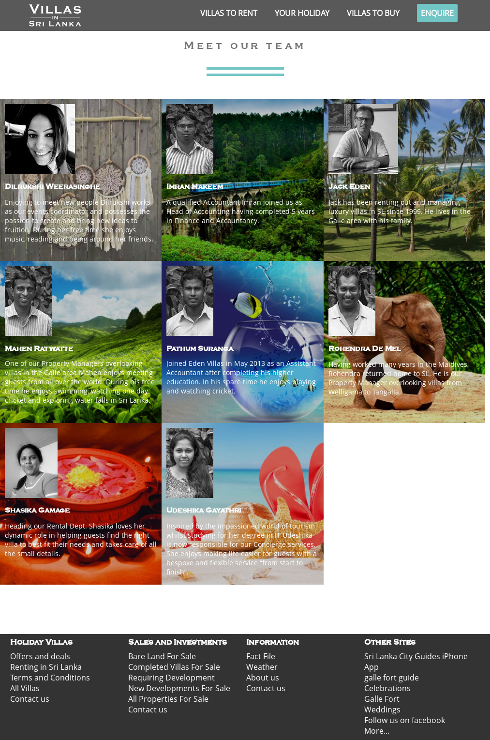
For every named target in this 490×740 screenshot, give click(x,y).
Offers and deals (40, 656)
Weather (262, 667)
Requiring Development (171, 677)
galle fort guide (391, 677)
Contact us (29, 699)
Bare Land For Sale (162, 656)
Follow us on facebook (404, 720)
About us (262, 677)
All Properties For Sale (168, 699)
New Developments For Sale (179, 688)
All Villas (25, 688)
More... (376, 730)
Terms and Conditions (50, 677)
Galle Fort (382, 699)
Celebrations (387, 688)
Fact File (260, 656)
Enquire (437, 13)
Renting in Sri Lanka (46, 667)
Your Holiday (302, 13)
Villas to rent (228, 13)
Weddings (382, 709)
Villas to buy (373, 13)
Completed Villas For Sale (174, 667)
